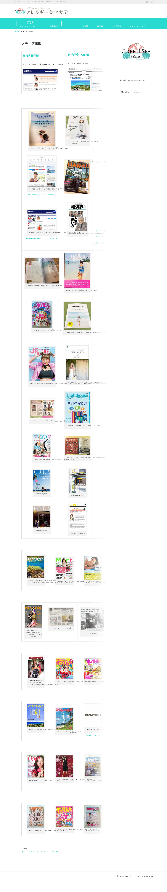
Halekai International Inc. (136, 80)
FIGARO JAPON (93, 753)
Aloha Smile (104, 294)
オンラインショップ (137, 26)
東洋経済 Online (81, 54)
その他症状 (117, 26)
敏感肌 (85, 26)
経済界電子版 (32, 55)
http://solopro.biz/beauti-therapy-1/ (42, 195)
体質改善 (100, 26)
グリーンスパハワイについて (30, 26)
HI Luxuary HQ (112, 494)
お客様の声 (54, 26)
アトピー (70, 26)
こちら (133, 92)
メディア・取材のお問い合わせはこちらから (40, 863)
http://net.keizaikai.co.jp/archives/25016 (42, 245)
